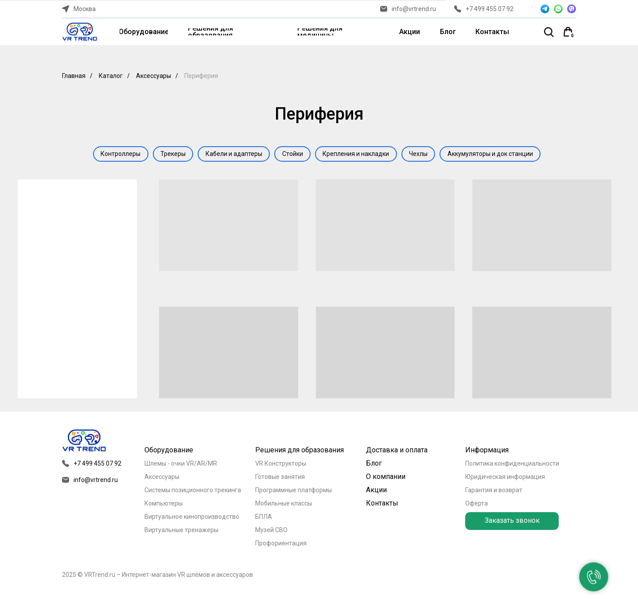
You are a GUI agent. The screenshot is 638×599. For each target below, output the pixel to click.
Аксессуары (153, 75)
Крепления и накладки (358, 154)
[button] (512, 522)
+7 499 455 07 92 (490, 8)
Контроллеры (114, 154)
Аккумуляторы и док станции (497, 154)
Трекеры (168, 154)
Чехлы (423, 154)
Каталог (111, 75)
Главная (74, 75)
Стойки (292, 154)
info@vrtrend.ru (414, 8)
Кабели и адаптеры (231, 154)
